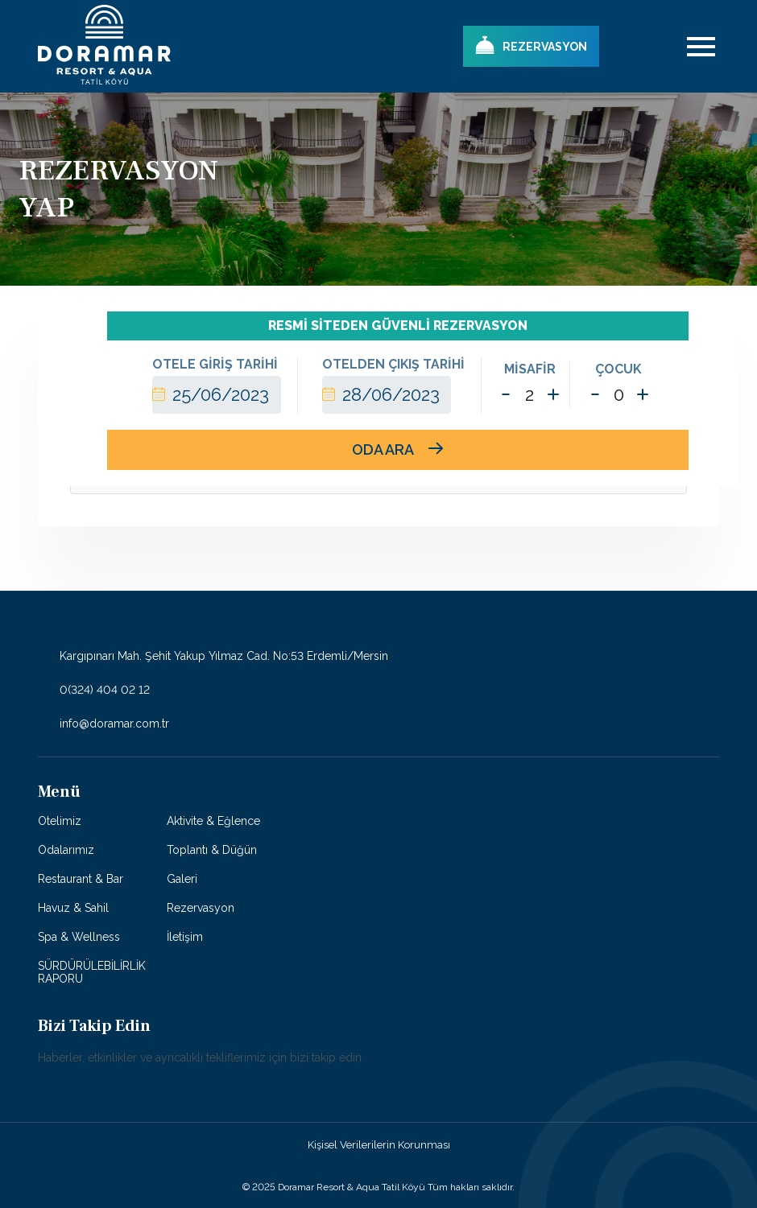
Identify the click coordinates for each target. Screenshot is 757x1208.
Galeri (182, 878)
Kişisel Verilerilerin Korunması (379, 1145)
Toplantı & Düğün (212, 849)
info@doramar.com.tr (103, 723)
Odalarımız (66, 849)
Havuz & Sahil (73, 907)
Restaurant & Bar (80, 878)
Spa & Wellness (79, 936)
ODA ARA (397, 449)
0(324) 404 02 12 (94, 690)
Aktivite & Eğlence (213, 820)
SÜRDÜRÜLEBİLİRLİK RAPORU (92, 972)
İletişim (185, 936)
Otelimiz (59, 820)
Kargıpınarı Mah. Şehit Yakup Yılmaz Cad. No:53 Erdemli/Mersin (213, 657)
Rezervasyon (200, 907)
